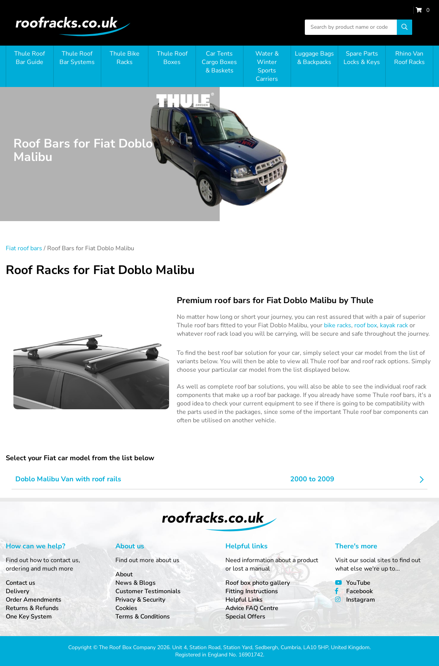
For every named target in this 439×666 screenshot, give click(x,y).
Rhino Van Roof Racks (409, 57)
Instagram (360, 599)
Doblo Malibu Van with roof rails (68, 479)
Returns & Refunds (32, 608)
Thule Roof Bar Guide (29, 57)
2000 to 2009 (312, 479)
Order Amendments (33, 599)
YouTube (358, 583)
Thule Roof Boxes (172, 57)
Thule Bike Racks (125, 57)
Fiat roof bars (24, 248)
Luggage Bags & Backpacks (314, 57)
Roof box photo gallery (257, 583)
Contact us (20, 583)
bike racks (337, 325)
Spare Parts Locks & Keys (362, 57)
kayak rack (394, 325)
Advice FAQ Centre (251, 608)
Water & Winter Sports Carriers (267, 66)
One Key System (29, 616)
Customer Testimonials (148, 591)
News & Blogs (135, 583)
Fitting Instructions (251, 591)
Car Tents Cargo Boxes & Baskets (219, 62)
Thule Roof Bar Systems (77, 57)
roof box (365, 325)
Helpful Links (244, 599)
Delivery (17, 591)
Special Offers (245, 616)
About (124, 574)
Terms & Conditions (142, 616)
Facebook (359, 591)
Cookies (126, 608)
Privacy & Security (140, 599)
